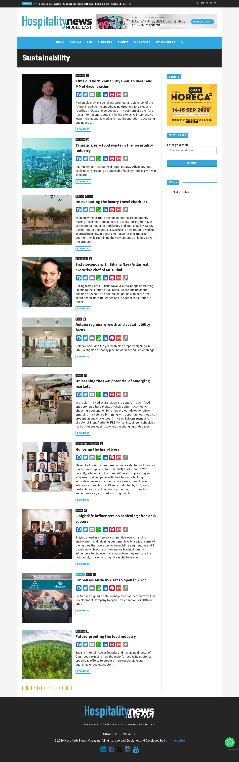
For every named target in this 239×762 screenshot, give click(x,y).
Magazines (130, 734)
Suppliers (80, 75)
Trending (27, 3)
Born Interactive (174, 740)
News (78, 319)
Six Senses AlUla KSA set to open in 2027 (111, 580)
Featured (80, 574)
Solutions (80, 140)
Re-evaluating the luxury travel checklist (111, 201)
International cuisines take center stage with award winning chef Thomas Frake (82, 3)
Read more (83, 129)
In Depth (80, 196)
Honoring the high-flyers (97, 449)
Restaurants (82, 259)
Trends (89, 196)
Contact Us (109, 734)
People (79, 510)
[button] (230, 742)
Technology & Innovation (87, 444)
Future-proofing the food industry (106, 636)
